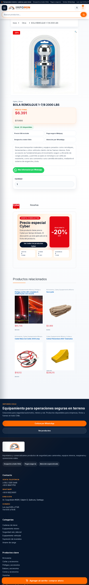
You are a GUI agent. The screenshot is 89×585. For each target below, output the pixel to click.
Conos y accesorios (10, 572)
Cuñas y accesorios (10, 561)
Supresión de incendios (12, 539)
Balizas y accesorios (10, 568)
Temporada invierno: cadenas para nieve (17, 2)
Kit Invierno (50, 290)
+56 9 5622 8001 (9, 492)
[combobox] (41, 14)
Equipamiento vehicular (11, 535)
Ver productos (44, 431)
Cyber (15, 101)
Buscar (83, 14)
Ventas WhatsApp (69, 2)
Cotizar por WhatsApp (44, 423)
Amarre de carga (9, 542)
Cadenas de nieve (9, 525)
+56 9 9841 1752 (9, 485)
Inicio (15, 23)
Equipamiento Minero (26, 290)
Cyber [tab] (16, 205)
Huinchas (6, 575)
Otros (24, 23)
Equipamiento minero (10, 529)
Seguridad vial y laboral (11, 532)
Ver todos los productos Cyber (33, 244)
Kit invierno (6, 558)
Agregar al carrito (38, 580)
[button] (76, 31)
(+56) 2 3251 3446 (9, 483)
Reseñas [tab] (34, 205)
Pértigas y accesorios (11, 565)
